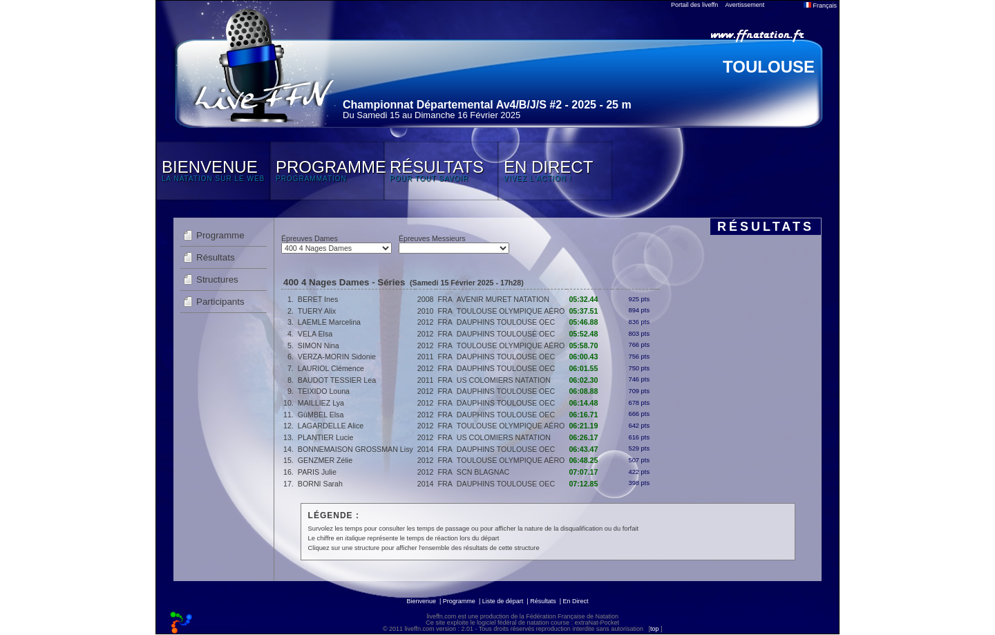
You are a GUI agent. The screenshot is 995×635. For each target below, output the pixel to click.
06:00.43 (583, 356)
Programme (220, 235)
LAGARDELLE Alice (330, 425)
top (654, 628)
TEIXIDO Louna (324, 391)
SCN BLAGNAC (483, 472)
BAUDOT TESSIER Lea (337, 380)
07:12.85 (583, 484)
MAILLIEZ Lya (321, 403)
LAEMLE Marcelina (329, 322)
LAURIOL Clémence (331, 368)
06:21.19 (583, 425)
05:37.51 (583, 311)
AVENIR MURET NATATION (503, 299)
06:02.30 (583, 380)
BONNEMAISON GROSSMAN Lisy (355, 449)
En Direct (576, 601)
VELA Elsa (315, 334)
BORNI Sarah (320, 484)
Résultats (215, 257)
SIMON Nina (318, 345)
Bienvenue (421, 601)
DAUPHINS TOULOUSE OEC (506, 322)
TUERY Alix (317, 311)
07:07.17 (583, 472)
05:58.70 (583, 345)
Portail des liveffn (694, 4)
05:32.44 (583, 299)
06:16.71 (583, 414)
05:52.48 (583, 334)
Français (820, 5)
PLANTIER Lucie (326, 437)
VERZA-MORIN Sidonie (337, 356)
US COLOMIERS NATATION (504, 380)
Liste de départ (503, 601)
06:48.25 (583, 460)
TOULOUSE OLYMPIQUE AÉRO (511, 311)
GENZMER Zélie (325, 460)
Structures (217, 279)
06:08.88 (583, 391)
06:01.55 (583, 368)
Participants (220, 301)
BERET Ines (318, 299)
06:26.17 (583, 437)
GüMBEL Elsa (321, 414)
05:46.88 (583, 322)
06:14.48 (583, 403)
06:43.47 (583, 449)
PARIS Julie (317, 472)
